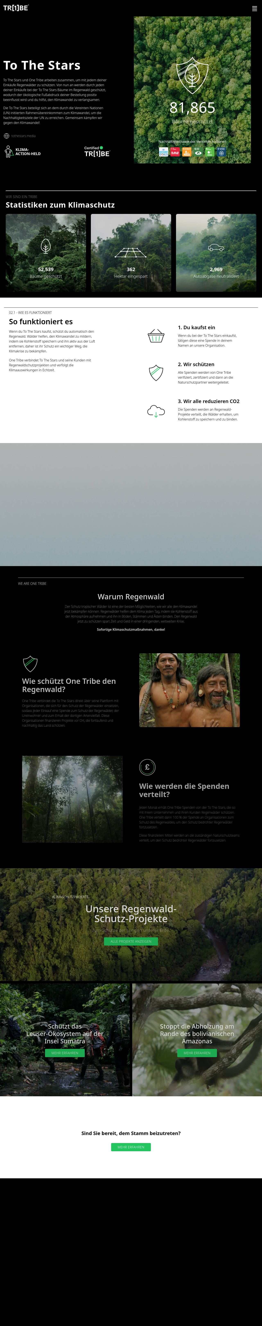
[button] (46, 246)
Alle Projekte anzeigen (131, 941)
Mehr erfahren (65, 1053)
